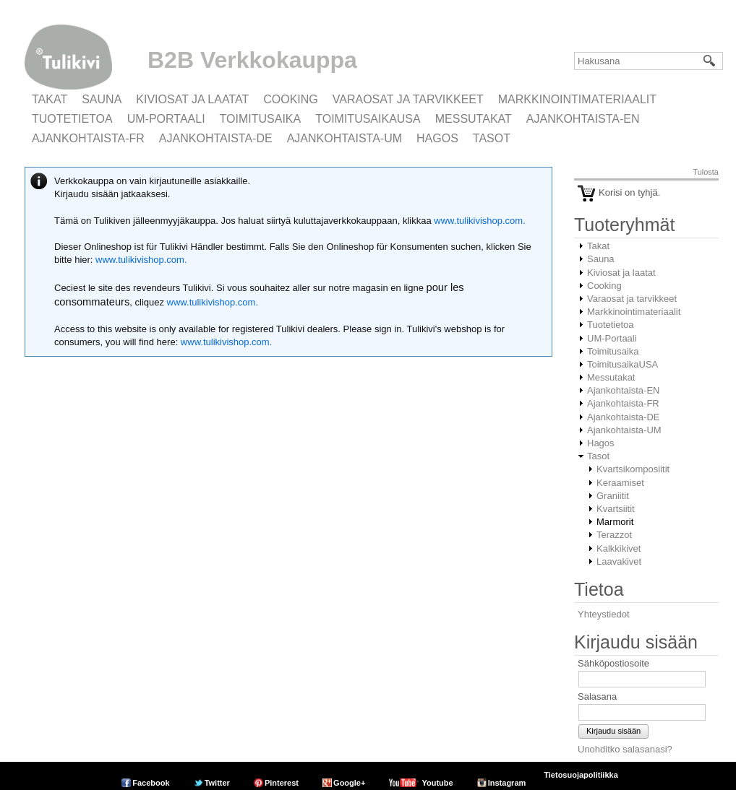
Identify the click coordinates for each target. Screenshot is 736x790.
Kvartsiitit (615, 508)
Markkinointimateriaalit (577, 99)
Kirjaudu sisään (613, 730)
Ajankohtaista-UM (344, 138)
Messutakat (473, 119)
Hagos (437, 138)
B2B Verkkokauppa (252, 60)
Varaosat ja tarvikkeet (408, 99)
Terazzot (614, 534)
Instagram (507, 782)
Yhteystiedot (604, 614)
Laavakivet (618, 561)
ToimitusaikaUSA (368, 119)
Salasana (597, 696)
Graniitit (612, 495)
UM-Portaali (166, 119)
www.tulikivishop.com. (479, 220)
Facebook (150, 782)
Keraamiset (620, 482)
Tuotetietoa (72, 119)
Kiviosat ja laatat (192, 99)
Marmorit (614, 521)
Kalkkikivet (618, 548)
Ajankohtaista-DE (216, 138)
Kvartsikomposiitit (632, 469)
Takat (49, 99)
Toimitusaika (260, 119)
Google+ (349, 782)
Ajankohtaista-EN (583, 119)
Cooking (290, 99)
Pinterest (282, 782)
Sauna (101, 99)
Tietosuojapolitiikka (581, 775)
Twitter (217, 782)
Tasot (491, 138)
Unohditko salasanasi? (625, 749)
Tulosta (706, 172)
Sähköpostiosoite (613, 663)
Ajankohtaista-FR (88, 138)
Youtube (437, 782)
